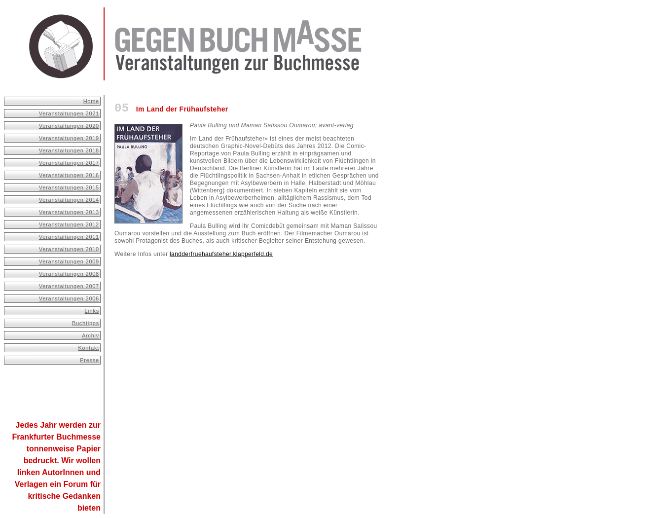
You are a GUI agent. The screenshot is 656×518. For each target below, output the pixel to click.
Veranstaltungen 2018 (69, 150)
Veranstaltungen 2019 (69, 138)
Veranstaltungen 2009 (69, 261)
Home (91, 101)
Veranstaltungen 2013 (69, 212)
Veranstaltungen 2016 (69, 175)
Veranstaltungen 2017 (69, 163)
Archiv (90, 335)
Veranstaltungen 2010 (69, 249)
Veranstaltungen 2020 (69, 126)
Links (92, 311)
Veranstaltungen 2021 (69, 113)
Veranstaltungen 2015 (69, 187)
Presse (89, 360)
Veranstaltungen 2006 (69, 298)
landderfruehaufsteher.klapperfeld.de (221, 254)
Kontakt (88, 348)
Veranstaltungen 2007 (69, 286)
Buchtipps (85, 323)
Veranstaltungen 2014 (69, 200)
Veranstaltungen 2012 (69, 224)
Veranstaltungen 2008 (69, 274)
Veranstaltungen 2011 (69, 237)
